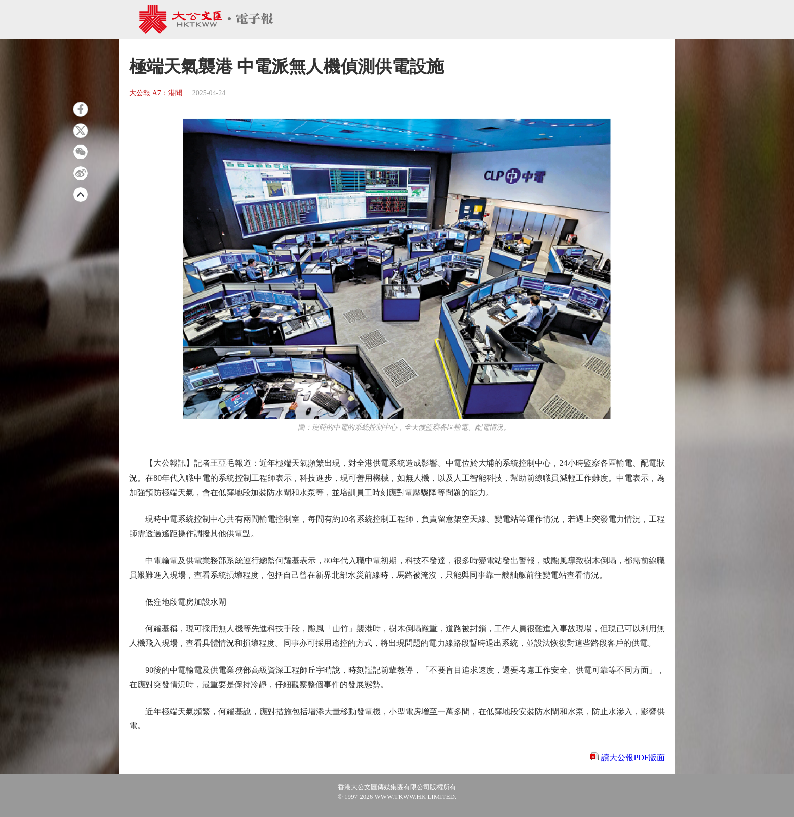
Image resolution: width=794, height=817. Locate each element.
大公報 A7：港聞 (155, 93)
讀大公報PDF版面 (632, 757)
